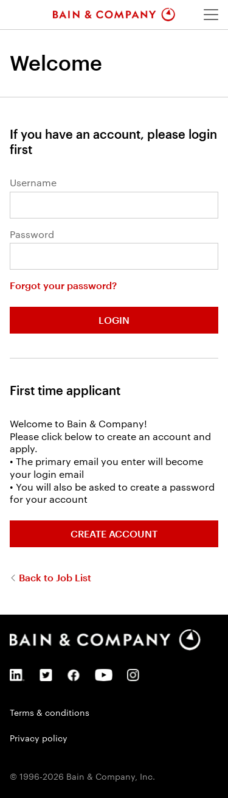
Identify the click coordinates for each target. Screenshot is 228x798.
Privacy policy (38, 738)
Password (32, 234)
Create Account (114, 533)
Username (33, 183)
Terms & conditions (49, 712)
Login (114, 320)
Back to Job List (53, 577)
